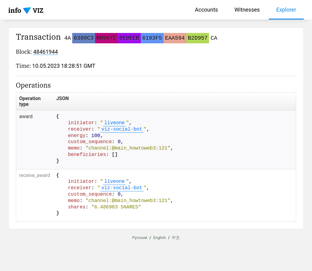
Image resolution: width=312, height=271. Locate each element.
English (159, 237)
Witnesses (247, 9)
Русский (139, 237)
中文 (176, 237)
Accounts (206, 9)
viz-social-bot (121, 129)
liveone (114, 123)
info (14, 10)
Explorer (286, 9)
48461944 (45, 52)
